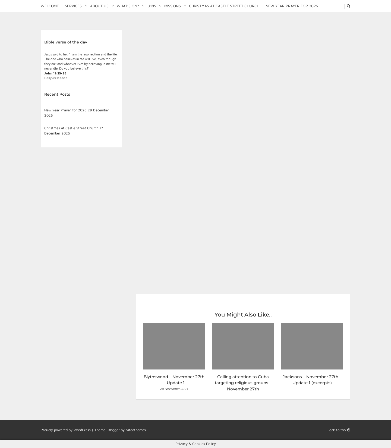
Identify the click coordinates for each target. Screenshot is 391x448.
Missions (172, 6)
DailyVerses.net (55, 78)
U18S (151, 6)
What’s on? (128, 6)
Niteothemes (136, 430)
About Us (99, 6)
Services (73, 6)
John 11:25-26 (55, 73)
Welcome (50, 6)
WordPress (82, 430)
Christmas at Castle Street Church (224, 6)
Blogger (114, 430)
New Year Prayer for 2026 (292, 6)
